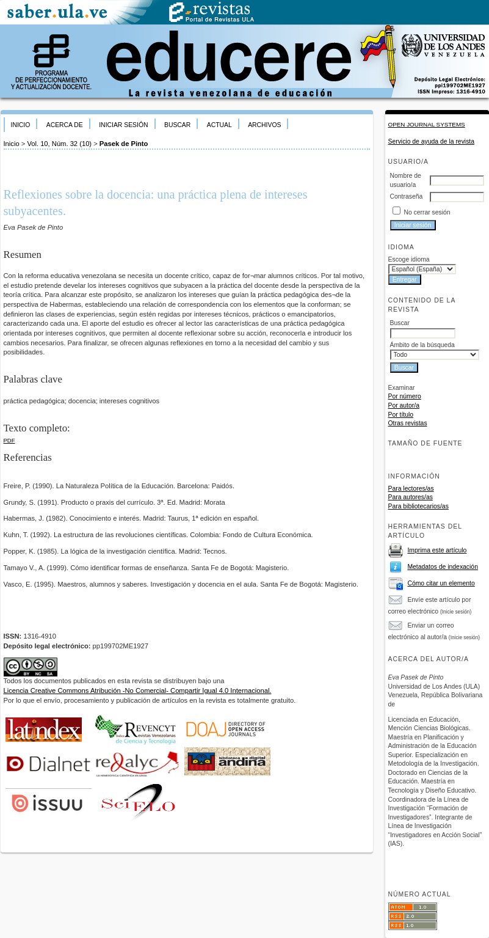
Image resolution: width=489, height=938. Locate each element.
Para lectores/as (411, 488)
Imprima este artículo (436, 550)
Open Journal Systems (426, 124)
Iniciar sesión (123, 125)
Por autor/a (403, 405)
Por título (401, 414)
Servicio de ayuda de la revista (431, 141)
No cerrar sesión (427, 212)
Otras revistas (407, 423)
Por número (404, 396)
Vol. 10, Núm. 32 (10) (59, 143)
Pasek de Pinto (124, 143)
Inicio (21, 125)
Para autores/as (410, 497)
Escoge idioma (409, 259)
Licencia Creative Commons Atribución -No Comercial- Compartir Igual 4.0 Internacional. (138, 690)
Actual (219, 125)
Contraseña (406, 196)
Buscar (177, 125)
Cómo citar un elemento (440, 583)
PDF (9, 440)
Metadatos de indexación (442, 566)
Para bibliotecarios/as (418, 506)
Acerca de (64, 125)
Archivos (264, 125)
